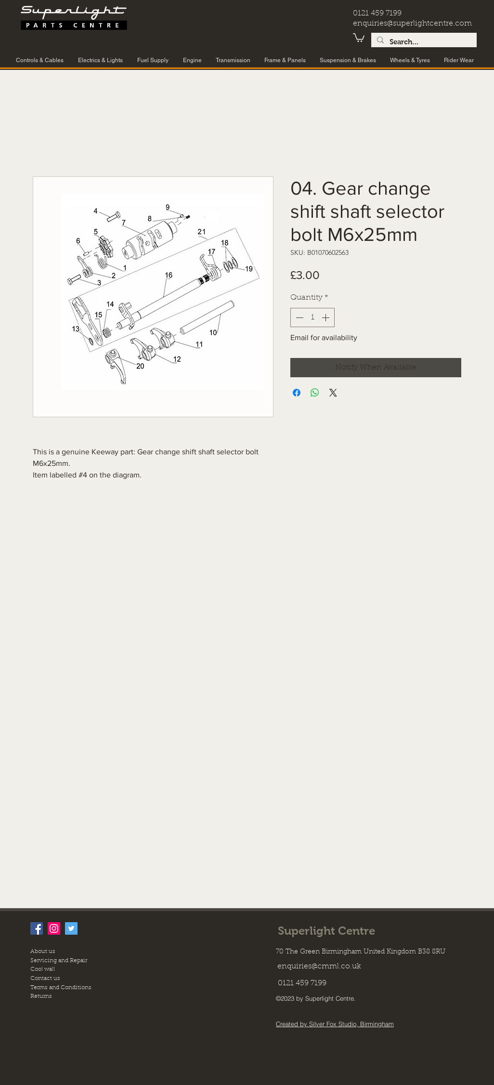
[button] (358, 37)
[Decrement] (298, 317)
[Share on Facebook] (296, 392)
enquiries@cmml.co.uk (319, 966)
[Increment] (326, 317)
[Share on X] (333, 392)
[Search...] (423, 42)
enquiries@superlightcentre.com (412, 23)
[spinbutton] (312, 317)
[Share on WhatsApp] (315, 392)
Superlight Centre (326, 930)
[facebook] (36, 928)
